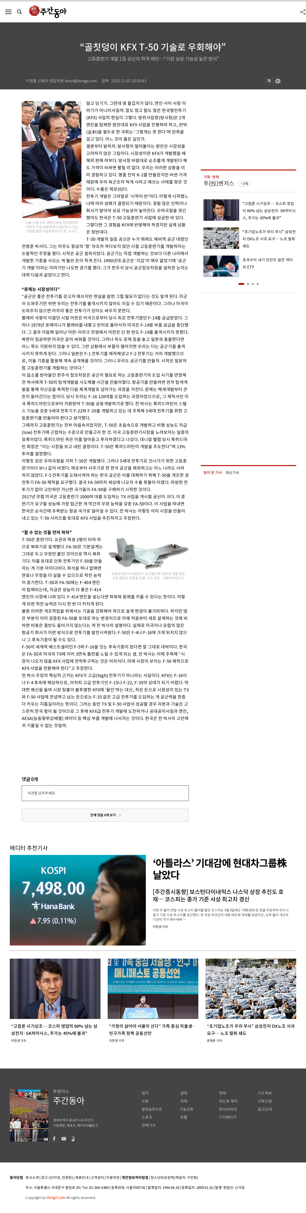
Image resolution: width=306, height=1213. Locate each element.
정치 (145, 1093)
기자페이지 (228, 1117)
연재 (222, 1093)
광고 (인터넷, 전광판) (57, 1178)
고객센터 (97, 1178)
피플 (183, 1117)
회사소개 (32, 1178)
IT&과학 (186, 1109)
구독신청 (265, 1101)
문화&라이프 (152, 1109)
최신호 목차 (228, 1101)
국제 (183, 1101)
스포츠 (147, 1117)
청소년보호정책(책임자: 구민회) (174, 1178)
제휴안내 (82, 1178)
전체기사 (149, 1125)
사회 (145, 1101)
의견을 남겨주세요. (41, 793)
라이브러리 (228, 1109)
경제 (183, 1093)
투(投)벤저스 (219, 183)
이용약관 (113, 1178)
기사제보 (265, 1093)
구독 (245, 184)
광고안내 (265, 1109)
